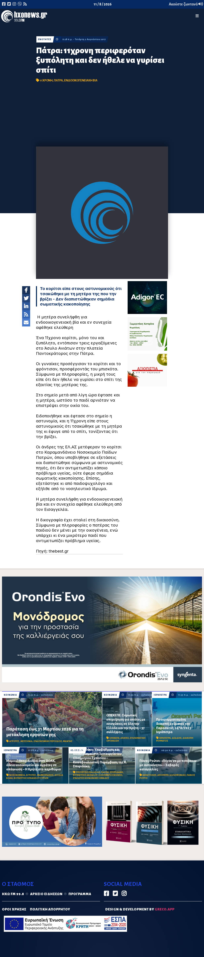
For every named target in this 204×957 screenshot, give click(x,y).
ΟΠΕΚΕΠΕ (114, 738)
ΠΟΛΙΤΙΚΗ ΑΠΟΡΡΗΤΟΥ (50, 909)
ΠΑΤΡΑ (58, 80)
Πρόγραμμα (80, 894)
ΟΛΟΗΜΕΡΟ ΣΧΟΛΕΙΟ (110, 775)
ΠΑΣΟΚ (105, 772)
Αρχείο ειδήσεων (46, 894)
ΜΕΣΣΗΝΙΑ (27, 741)
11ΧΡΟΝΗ (46, 80)
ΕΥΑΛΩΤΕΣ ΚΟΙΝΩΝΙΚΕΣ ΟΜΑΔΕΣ (91, 778)
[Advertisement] (102, 116)
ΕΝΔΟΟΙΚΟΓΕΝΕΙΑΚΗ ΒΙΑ (80, 80)
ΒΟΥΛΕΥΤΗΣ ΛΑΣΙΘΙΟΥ (85, 775)
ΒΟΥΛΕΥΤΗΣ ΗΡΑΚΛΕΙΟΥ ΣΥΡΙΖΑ (31, 778)
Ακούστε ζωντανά (186, 4)
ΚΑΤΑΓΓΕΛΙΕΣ (149, 775)
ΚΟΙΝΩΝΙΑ (10, 695)
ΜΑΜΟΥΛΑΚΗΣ (45, 775)
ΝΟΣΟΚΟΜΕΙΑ (17, 775)
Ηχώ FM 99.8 (13, 894)
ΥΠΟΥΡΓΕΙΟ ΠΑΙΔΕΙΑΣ (88, 772)
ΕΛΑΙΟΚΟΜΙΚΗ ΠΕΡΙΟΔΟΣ (48, 741)
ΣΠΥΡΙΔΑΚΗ (116, 772)
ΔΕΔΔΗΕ (176, 738)
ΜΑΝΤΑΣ (67, 741)
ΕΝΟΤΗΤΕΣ (44, 39)
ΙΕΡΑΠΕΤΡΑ (160, 695)
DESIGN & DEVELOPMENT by (139, 909)
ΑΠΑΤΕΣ (124, 738)
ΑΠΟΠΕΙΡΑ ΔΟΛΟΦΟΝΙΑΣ (171, 775)
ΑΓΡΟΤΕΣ (14, 741)
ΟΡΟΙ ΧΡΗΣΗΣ (14, 909)
